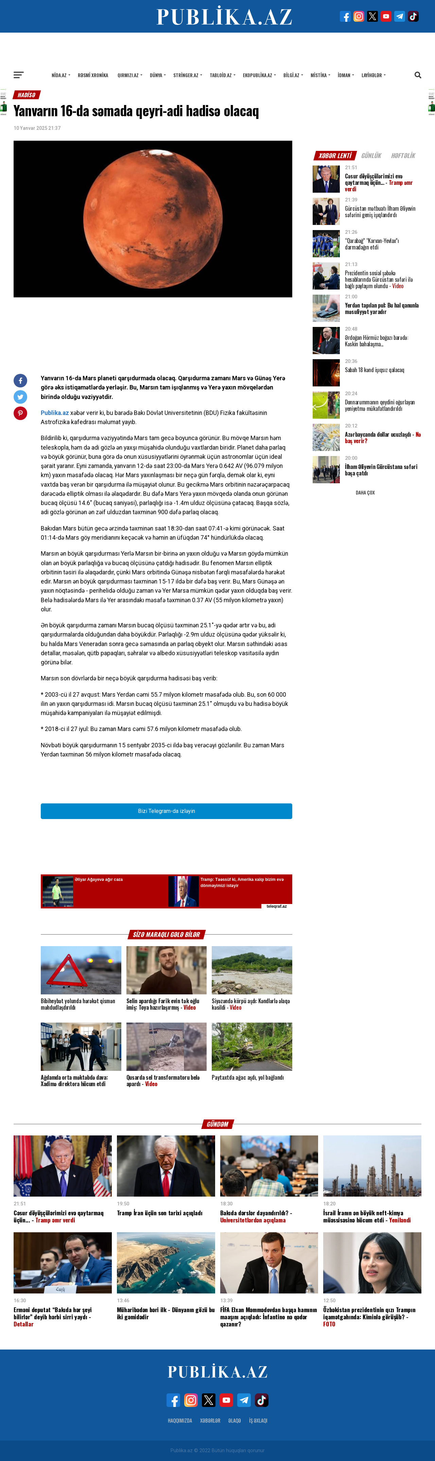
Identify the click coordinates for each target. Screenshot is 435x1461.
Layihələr (372, 75)
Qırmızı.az (128, 75)
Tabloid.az (221, 75)
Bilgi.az (291, 75)
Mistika (319, 75)
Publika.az (55, 413)
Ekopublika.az (257, 75)
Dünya (156, 75)
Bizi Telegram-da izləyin (166, 811)
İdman (344, 75)
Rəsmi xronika (93, 75)
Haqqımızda (180, 1420)
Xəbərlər (210, 1420)
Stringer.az (185, 75)
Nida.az (59, 75)
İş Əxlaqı (258, 1420)
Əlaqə (234, 1420)
